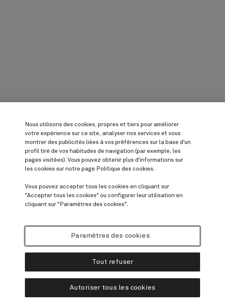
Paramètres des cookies (110, 235)
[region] (112, 203)
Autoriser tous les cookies (112, 287)
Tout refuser (112, 262)
